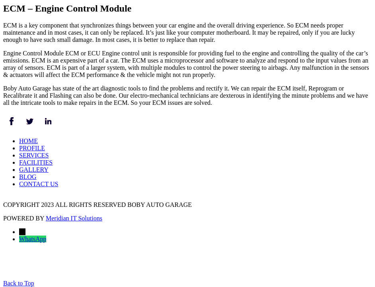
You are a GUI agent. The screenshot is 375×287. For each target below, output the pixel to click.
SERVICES (34, 155)
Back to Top (18, 283)
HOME (28, 141)
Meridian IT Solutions (74, 218)
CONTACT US (38, 184)
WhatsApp (32, 239)
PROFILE (32, 148)
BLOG (28, 176)
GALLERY (34, 169)
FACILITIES (36, 162)
